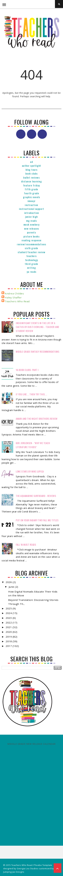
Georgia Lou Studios (27, 868)
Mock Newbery (32, 224)
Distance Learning (31, 181)
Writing (31, 267)
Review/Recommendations (31, 244)
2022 (9, 622)
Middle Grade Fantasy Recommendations (37, 351)
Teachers (31, 256)
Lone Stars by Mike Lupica (30, 471)
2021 (9, 627)
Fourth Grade (31, 193)
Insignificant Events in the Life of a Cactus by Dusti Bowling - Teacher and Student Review (37, 327)
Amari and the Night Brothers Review (37, 418)
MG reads (31, 220)
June (12, 586)
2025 (9, 608)
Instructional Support (31, 208)
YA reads (31, 271)
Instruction (31, 205)
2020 (9, 631)
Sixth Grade (31, 248)
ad (31, 161)
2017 (9, 646)
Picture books (32, 236)
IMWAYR (32, 201)
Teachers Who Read (17, 301)
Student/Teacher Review (31, 252)
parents (31, 232)
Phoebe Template (43, 865)
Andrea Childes (14, 293)
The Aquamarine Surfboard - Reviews (36, 496)
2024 (9, 613)
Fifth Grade (31, 189)
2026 (9, 582)
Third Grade (31, 264)
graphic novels (31, 197)
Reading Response (32, 240)
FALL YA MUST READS (26, 544)
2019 (9, 636)
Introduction (31, 213)
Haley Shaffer (13, 297)
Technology (31, 260)
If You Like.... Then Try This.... (31, 394)
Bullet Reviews (31, 177)
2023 (9, 617)
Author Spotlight (31, 165)
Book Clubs (31, 173)
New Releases (31, 228)
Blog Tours (32, 169)
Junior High (31, 216)
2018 (9, 641)
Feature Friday (31, 185)
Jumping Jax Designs (13, 871)
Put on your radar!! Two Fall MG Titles (37, 520)
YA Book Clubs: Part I (27, 370)
